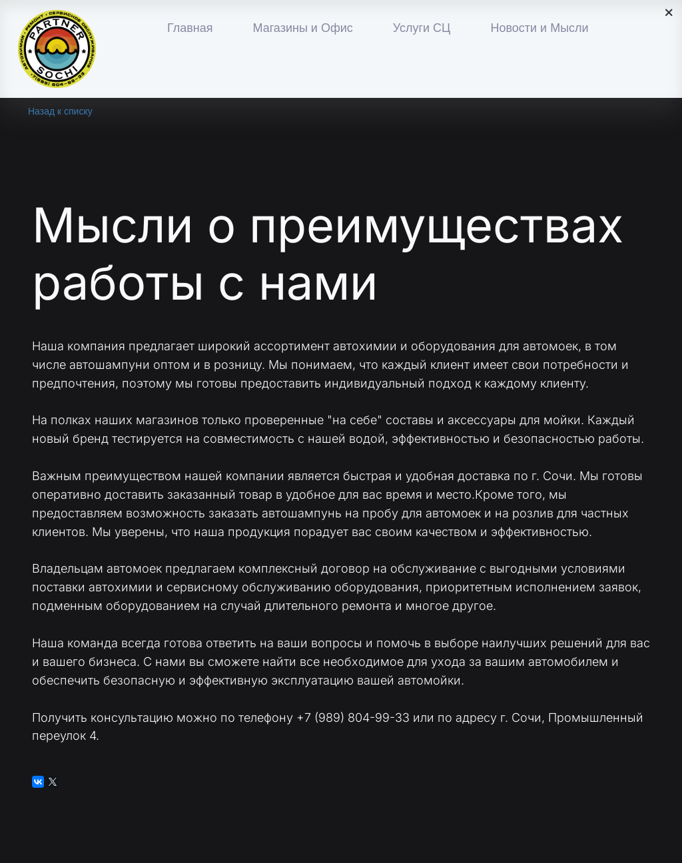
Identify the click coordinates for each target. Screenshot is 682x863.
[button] (302, 28)
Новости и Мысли (539, 28)
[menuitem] (190, 28)
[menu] (398, 28)
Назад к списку (60, 111)
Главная (190, 28)
